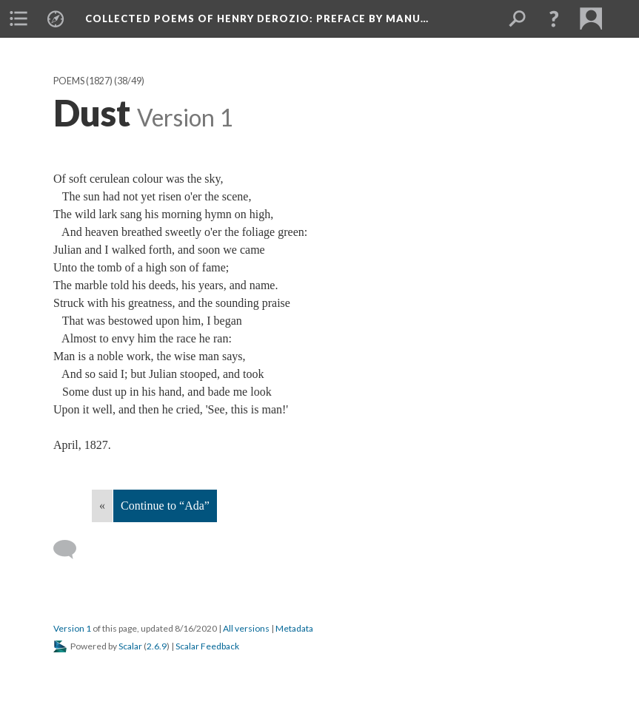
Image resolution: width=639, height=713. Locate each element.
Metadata (294, 628)
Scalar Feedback (207, 646)
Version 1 (72, 628)
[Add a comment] (71, 549)
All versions (246, 628)
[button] (553, 18)
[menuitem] (18, 18)
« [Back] (102, 505)
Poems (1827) (83, 81)
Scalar (130, 646)
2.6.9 (157, 646)
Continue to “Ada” (165, 505)
